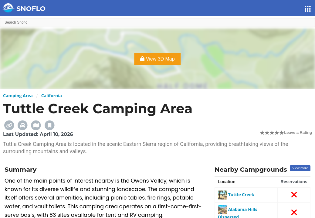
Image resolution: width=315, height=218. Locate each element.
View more (300, 168)
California (51, 95)
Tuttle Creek (236, 194)
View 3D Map (157, 58)
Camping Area (18, 95)
